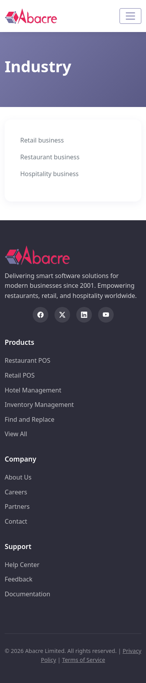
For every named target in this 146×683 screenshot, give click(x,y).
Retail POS (20, 375)
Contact (16, 521)
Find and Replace (30, 419)
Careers (16, 492)
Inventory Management (39, 404)
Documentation (27, 594)
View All (16, 434)
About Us (18, 477)
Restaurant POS (27, 360)
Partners (17, 506)
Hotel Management (33, 390)
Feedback (18, 579)
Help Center (22, 564)
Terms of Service (83, 659)
